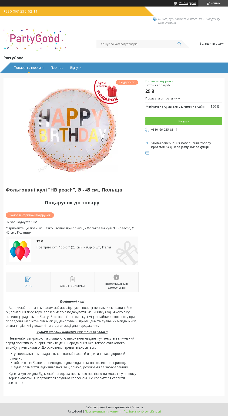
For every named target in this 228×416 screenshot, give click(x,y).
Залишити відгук (212, 43)
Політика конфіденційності (142, 411)
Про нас (56, 67)
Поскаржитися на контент (103, 411)
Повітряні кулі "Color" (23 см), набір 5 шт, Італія (73, 247)
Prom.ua (137, 407)
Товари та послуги (29, 67)
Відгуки (75, 67)
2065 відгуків (187, 3)
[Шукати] (179, 44)
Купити (183, 121)
